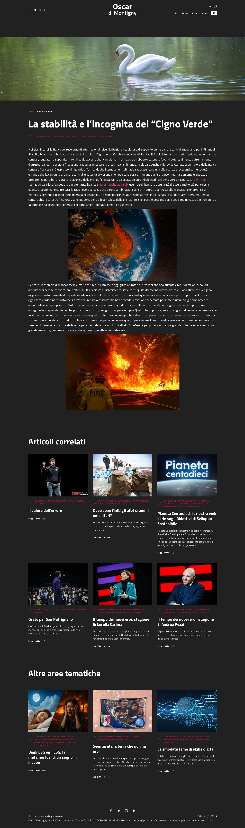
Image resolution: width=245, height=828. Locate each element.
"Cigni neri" (200, 179)
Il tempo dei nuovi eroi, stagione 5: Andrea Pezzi (185, 621)
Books (185, 23)
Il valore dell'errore (45, 510)
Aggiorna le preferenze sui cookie (196, 820)
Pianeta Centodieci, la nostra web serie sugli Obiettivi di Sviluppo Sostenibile (186, 518)
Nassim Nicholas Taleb (113, 184)
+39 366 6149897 (168, 820)
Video (205, 23)
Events (195, 23)
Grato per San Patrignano (50, 619)
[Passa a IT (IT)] (214, 24)
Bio (176, 23)
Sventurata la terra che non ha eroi (119, 748)
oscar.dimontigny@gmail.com (138, 820)
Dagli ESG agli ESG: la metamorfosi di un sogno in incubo (52, 757)
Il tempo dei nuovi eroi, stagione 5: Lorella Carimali (121, 621)
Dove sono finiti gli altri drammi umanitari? (121, 512)
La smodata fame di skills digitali (186, 749)
